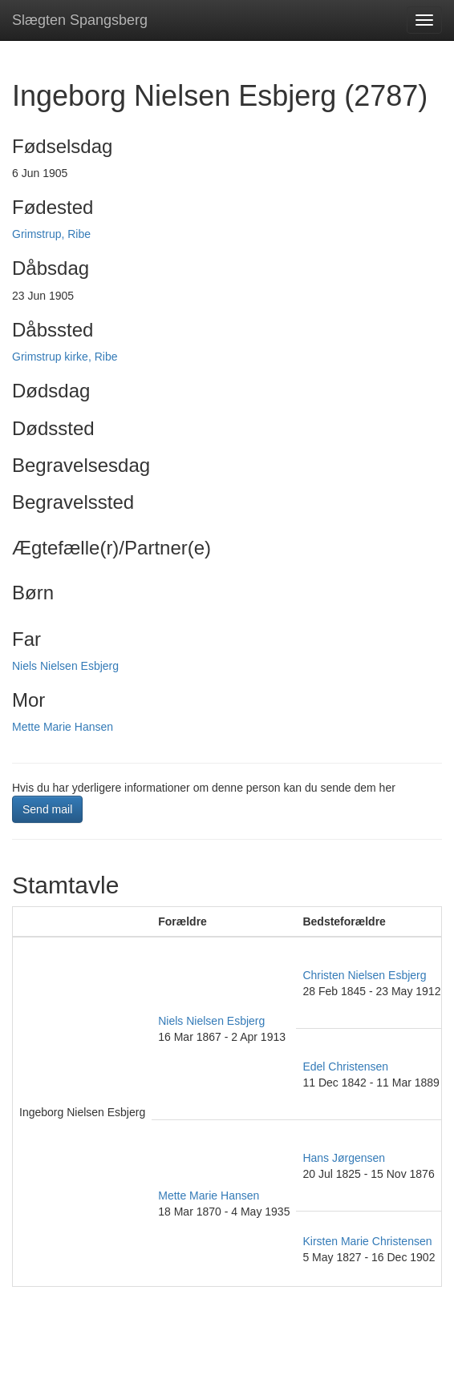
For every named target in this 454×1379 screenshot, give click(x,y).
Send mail (47, 809)
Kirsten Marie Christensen (367, 1241)
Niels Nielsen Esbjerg (65, 665)
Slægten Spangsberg (80, 20)
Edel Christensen (345, 1066)
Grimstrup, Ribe (51, 234)
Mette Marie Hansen (62, 726)
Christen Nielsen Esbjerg (364, 975)
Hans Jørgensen (343, 1157)
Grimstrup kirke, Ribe (64, 356)
